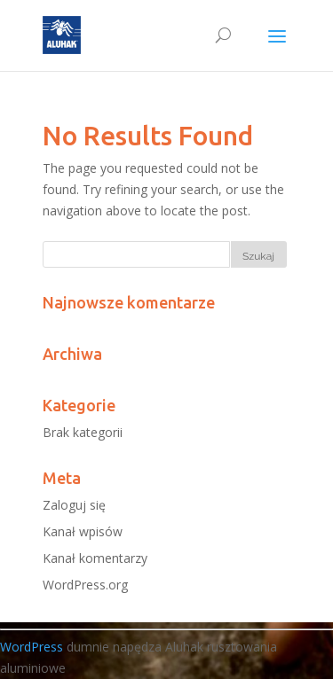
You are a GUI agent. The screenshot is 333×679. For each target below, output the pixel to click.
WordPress (31, 646)
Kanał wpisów (83, 531)
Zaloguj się (74, 504)
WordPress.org (85, 584)
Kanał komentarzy (95, 558)
